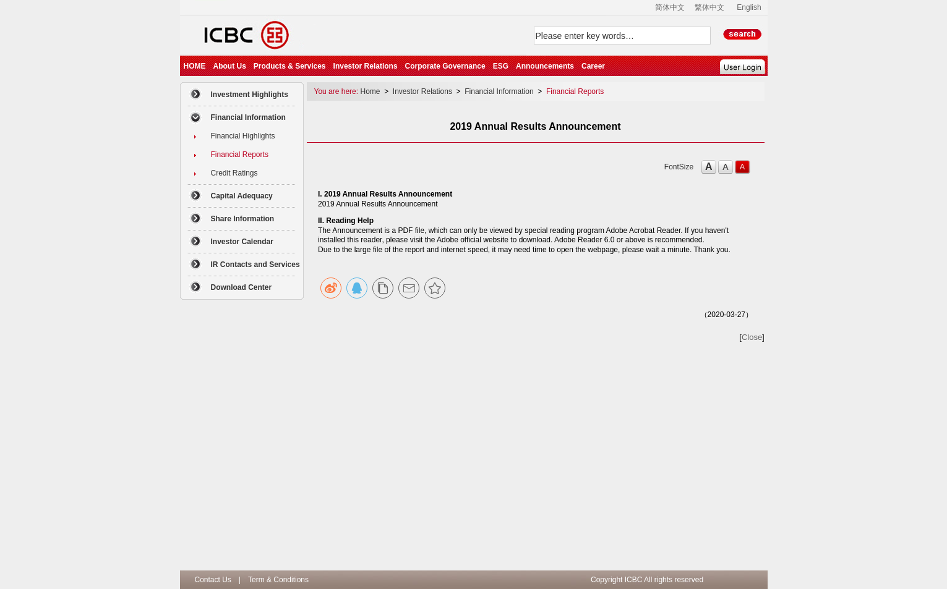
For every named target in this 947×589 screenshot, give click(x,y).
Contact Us (213, 579)
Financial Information (499, 91)
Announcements (545, 66)
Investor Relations (365, 66)
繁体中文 (709, 7)
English (749, 7)
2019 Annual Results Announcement (377, 204)
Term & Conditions (278, 579)
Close (752, 337)
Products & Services (290, 66)
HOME (195, 66)
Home (371, 91)
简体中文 (670, 7)
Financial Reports (575, 91)
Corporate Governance (445, 66)
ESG (500, 66)
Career (593, 66)
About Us (229, 66)
